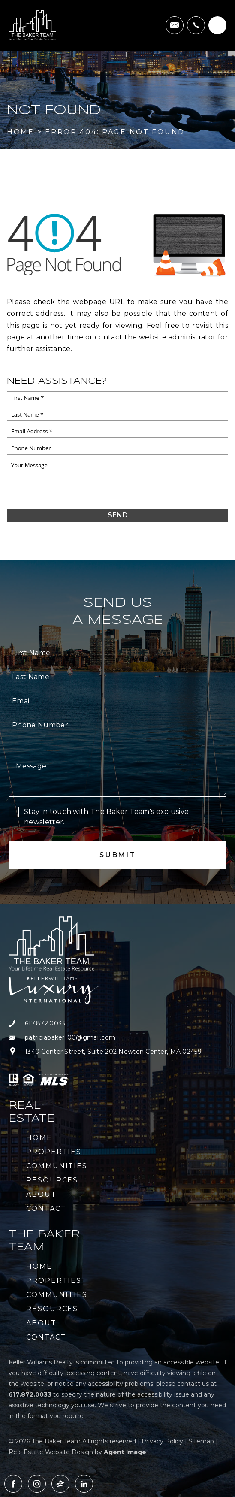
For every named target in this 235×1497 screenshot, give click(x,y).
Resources (52, 1180)
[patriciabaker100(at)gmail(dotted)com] (175, 25)
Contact (46, 1208)
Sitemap (201, 1441)
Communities (56, 1166)
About (41, 1194)
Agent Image (125, 1452)
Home (39, 1138)
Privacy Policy (162, 1441)
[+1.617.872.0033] (196, 25)
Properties (53, 1152)
